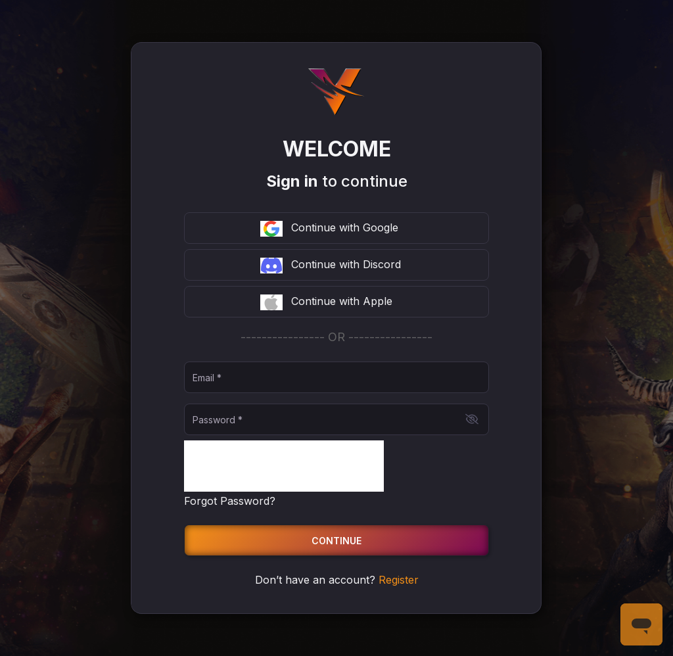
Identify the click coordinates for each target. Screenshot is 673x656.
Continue (336, 540)
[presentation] (284, 466)
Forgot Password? (229, 500)
